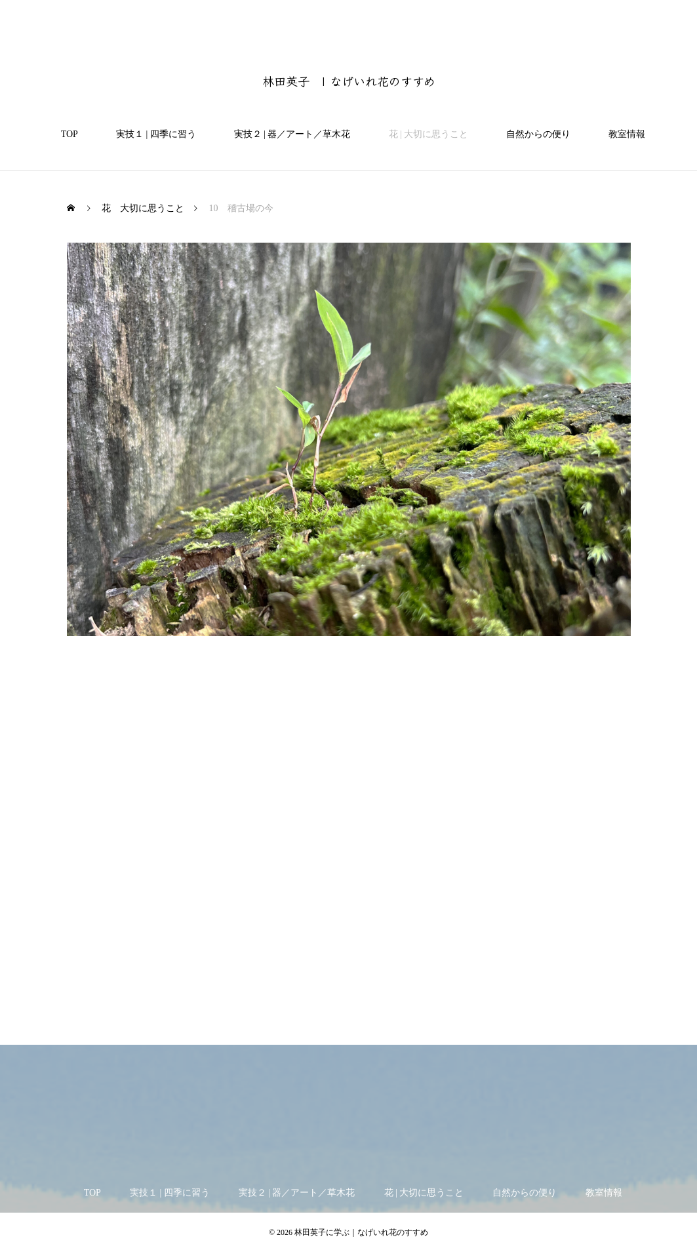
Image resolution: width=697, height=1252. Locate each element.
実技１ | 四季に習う (151, 134)
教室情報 (622, 134)
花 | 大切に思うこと (424, 134)
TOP (65, 134)
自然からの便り (533, 134)
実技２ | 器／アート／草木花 (288, 134)
